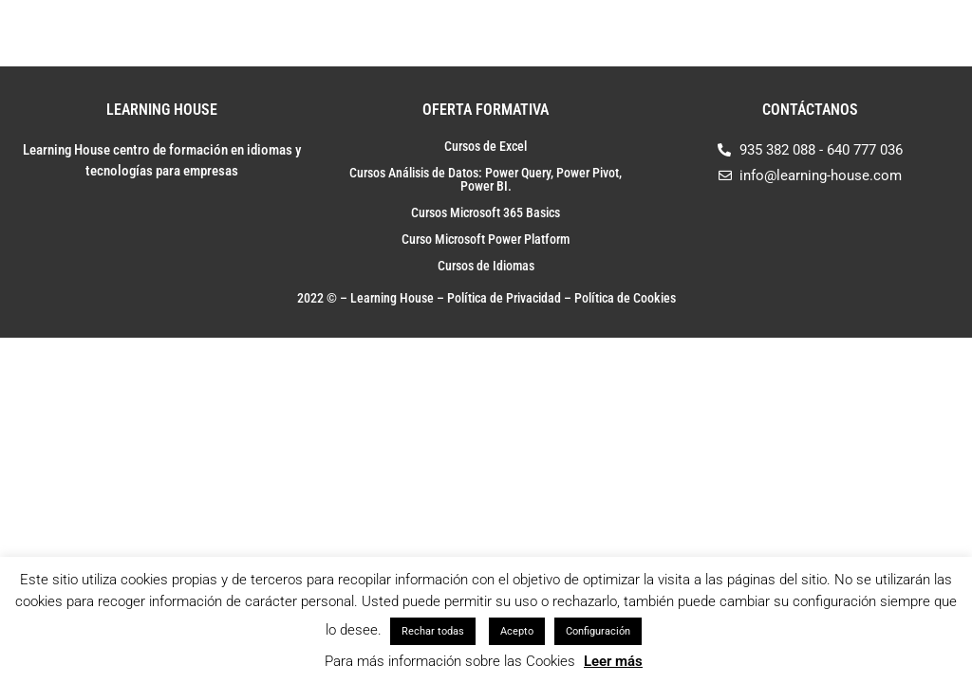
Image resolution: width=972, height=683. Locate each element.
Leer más (613, 661)
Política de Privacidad (504, 297)
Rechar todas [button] (433, 631)
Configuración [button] (598, 631)
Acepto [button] (516, 631)
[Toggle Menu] (933, 33)
